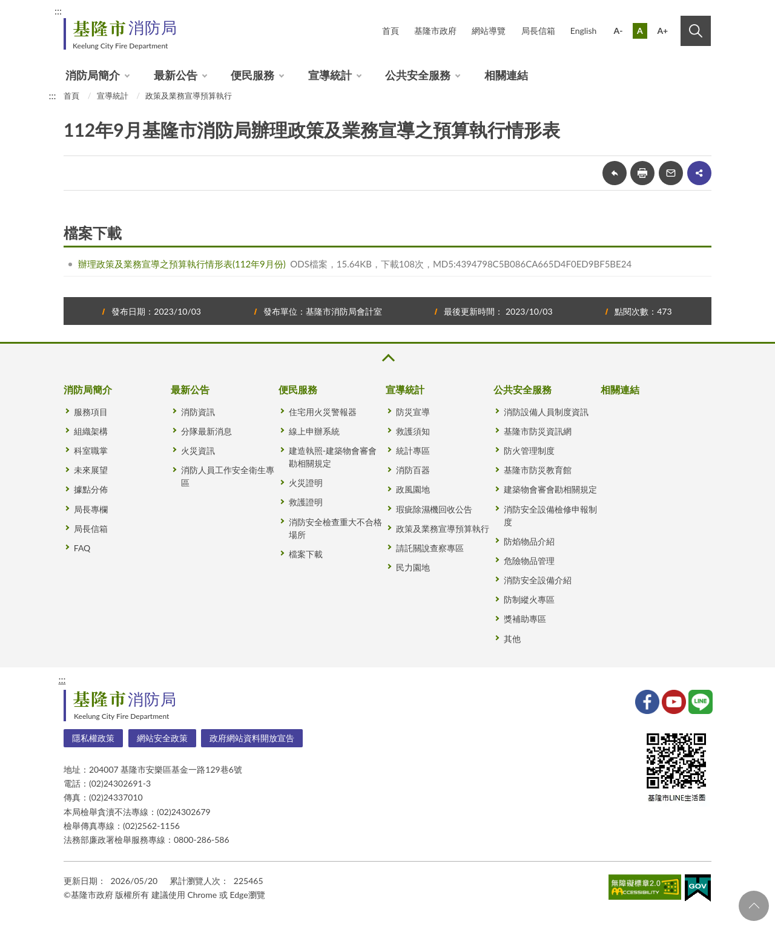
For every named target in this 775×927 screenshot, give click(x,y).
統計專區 (413, 450)
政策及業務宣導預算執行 (188, 95)
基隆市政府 (435, 30)
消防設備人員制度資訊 (546, 412)
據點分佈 (91, 489)
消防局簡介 (92, 75)
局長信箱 (538, 30)
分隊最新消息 (206, 431)
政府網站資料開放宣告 (251, 738)
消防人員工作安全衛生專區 (227, 476)
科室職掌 (91, 450)
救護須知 (413, 431)
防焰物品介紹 (529, 541)
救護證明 (306, 502)
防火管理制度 (529, 450)
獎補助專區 (525, 619)
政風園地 (413, 489)
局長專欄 (91, 509)
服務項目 (91, 412)
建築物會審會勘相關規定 (550, 489)
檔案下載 (306, 554)
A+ (662, 30)
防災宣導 (413, 412)
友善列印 (642, 173)
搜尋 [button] (696, 31)
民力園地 (413, 567)
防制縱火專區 (529, 599)
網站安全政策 (162, 738)
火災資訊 (198, 450)
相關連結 (506, 75)
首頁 (390, 30)
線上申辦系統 (314, 431)
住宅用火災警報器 (323, 412)
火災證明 (306, 482)
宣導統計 (330, 75)
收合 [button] (387, 358)
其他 (512, 639)
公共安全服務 (417, 75)
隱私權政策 (93, 738)
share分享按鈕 (699, 173)
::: (58, 10)
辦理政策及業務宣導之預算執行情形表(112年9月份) (182, 263)
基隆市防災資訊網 (538, 431)
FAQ (82, 548)
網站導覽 (489, 30)
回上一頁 (614, 173)
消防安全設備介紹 (538, 580)
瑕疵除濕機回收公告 (434, 509)
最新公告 (175, 75)
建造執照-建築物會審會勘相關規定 (333, 456)
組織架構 (91, 431)
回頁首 (754, 906)
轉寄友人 (671, 173)
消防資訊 (198, 412)
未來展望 (91, 470)
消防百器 (413, 470)
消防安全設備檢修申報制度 (550, 515)
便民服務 (252, 75)
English (583, 30)
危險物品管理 (529, 560)
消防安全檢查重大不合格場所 (335, 528)
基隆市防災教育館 (538, 470)
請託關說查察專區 (430, 548)
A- (618, 30)
